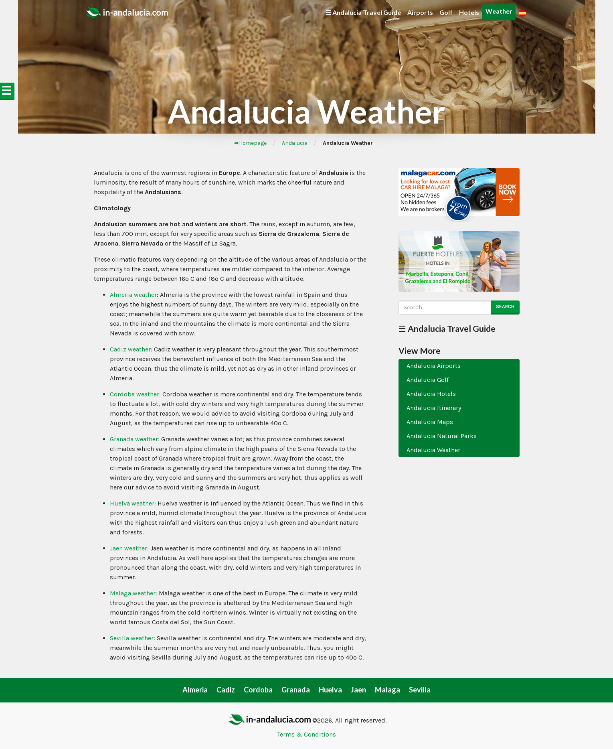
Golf (446, 12)
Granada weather (134, 439)
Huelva (330, 689)
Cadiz (225, 689)
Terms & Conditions (306, 734)
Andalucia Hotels (431, 394)
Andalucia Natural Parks (442, 436)
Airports (420, 12)
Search (505, 306)
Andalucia (295, 143)
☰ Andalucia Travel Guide (363, 12)
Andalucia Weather (433, 450)
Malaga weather (133, 593)
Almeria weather (133, 294)
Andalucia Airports (434, 365)
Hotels (469, 12)
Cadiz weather (130, 349)
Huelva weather (132, 503)
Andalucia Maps (430, 422)
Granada (295, 689)
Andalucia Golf (428, 380)
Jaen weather (128, 548)
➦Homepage (250, 143)
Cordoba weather (134, 394)
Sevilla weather (132, 638)
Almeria (195, 689)
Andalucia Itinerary (434, 408)
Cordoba (258, 689)
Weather (499, 11)
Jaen (358, 689)
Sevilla (420, 689)
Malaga (387, 689)
